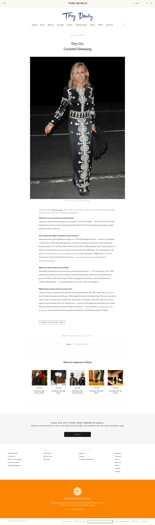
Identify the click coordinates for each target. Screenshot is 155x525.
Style (42, 25)
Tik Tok (117, 459)
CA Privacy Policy (80, 521)
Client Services (13, 453)
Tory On (90, 335)
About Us (82, 453)
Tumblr (117, 465)
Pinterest (118, 462)
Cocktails (70, 335)
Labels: (64, 335)
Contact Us (11, 456)
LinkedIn (117, 471)
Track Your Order (13, 462)
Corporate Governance (122, 521)
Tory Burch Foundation (86, 459)
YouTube (118, 468)
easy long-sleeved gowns (66, 254)
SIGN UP (77, 434)
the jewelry (109, 293)
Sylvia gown (57, 210)
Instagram (118, 453)
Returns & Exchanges (15, 459)
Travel (70, 25)
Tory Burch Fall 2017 (81, 335)
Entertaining (81, 25)
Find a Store (47, 453)
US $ (4, 3)
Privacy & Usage (67, 521)
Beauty (51, 25)
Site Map (144, 521)
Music (92, 25)
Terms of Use (135, 521)
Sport (100, 25)
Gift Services (47, 456)
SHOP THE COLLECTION (52, 322)
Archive (109, 25)
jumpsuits (46, 254)
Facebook (118, 456)
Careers (81, 456)
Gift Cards (46, 459)
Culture (60, 25)
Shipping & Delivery (14, 465)
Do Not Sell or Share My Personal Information (100, 521)
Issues (34, 25)
